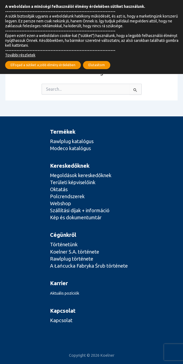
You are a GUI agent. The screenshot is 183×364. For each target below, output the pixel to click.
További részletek (20, 55)
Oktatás (59, 189)
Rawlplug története (71, 258)
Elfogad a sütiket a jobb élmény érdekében (43, 65)
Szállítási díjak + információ (79, 210)
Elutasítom (96, 65)
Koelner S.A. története (74, 251)
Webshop (60, 203)
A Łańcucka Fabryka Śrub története (89, 265)
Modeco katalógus (70, 148)
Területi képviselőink (72, 182)
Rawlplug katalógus (72, 141)
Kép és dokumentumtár (76, 217)
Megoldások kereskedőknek (80, 175)
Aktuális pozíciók (64, 293)
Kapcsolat (61, 320)
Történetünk (64, 244)
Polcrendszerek (67, 196)
